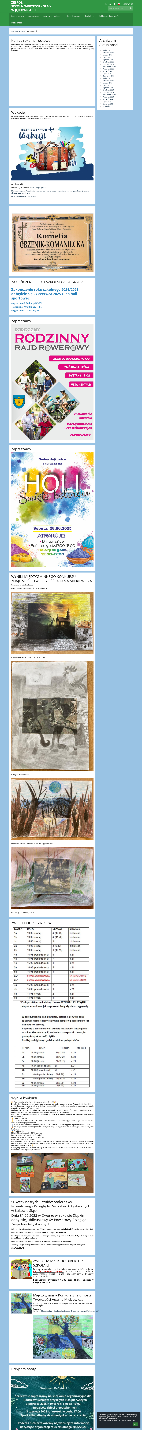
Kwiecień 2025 (108, 80)
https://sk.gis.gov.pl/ (38, 187)
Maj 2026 (106, 50)
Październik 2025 (109, 66)
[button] (119, 4)
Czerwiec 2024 (108, 104)
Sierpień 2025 (108, 71)
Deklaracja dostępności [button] (109, 16)
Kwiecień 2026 (108, 52)
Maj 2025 (106, 78)
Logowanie (128, 4)
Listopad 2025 (108, 64)
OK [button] (135, 1424)
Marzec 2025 (107, 83)
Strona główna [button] (17, 16)
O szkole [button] (89, 16)
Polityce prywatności (128, 1420)
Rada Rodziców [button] (73, 16)
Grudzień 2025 (108, 62)
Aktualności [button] (33, 16)
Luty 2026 (106, 57)
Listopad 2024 (108, 92)
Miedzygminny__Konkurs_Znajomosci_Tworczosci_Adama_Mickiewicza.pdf (69, 1311)
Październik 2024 (109, 94)
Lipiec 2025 (107, 73)
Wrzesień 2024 (108, 97)
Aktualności (32, 31)
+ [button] (106, 4)
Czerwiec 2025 (108, 76)
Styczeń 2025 (108, 87)
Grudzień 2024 (108, 90)
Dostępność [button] (16, 23)
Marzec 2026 (107, 55)
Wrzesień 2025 (108, 69)
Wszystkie (106, 106)
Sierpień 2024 (108, 99)
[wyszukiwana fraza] (120, 8)
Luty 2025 (106, 85)
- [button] (110, 4)
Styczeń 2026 (108, 59)
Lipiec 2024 (107, 101)
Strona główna (18, 31)
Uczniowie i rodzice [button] (52, 16)
